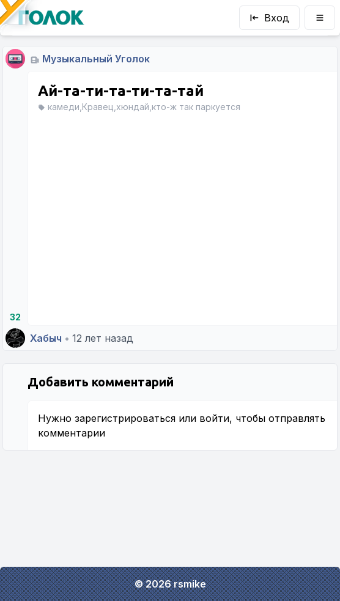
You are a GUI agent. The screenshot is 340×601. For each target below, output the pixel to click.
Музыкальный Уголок (96, 59)
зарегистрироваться (125, 418)
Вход (269, 18)
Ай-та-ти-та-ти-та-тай (121, 91)
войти (214, 418)
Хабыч (46, 338)
